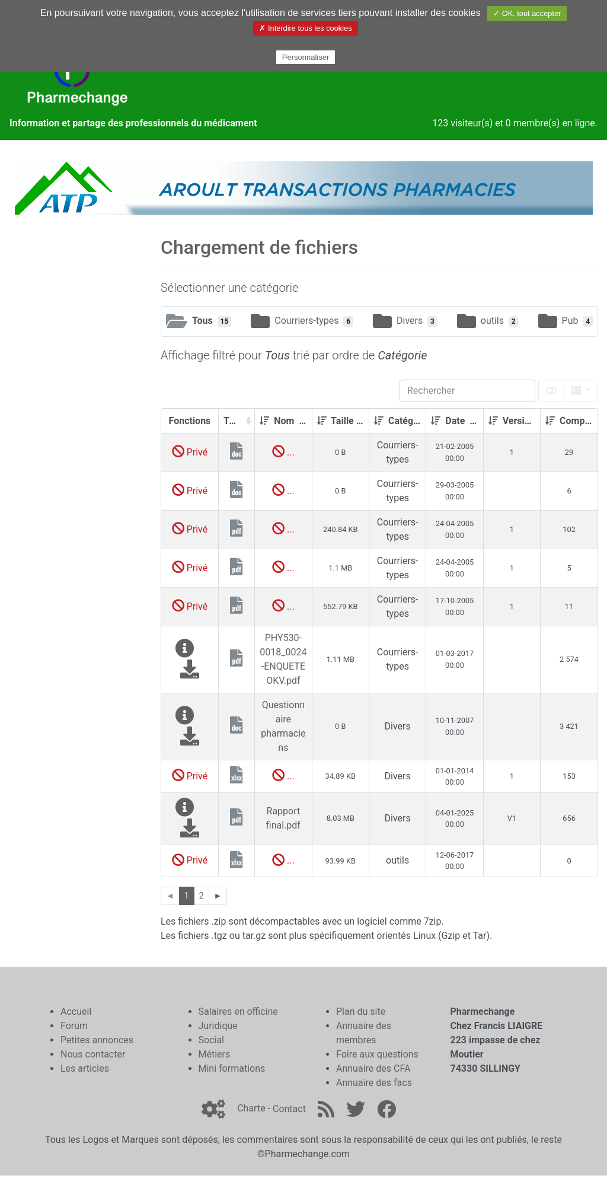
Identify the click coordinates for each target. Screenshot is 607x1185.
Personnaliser (306, 57)
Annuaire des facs (374, 1082)
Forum (74, 1025)
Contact (289, 1108)
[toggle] (551, 391)
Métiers (215, 1054)
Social (211, 1040)
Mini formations (232, 1068)
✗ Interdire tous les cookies (305, 28)
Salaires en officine (238, 1011)
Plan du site (360, 1011)
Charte (251, 1108)
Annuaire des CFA (373, 1068)
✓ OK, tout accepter (527, 13)
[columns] (581, 391)
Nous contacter (92, 1054)
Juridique (218, 1025)
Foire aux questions (377, 1054)
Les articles (84, 1068)
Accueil (75, 1011)
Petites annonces (96, 1040)
